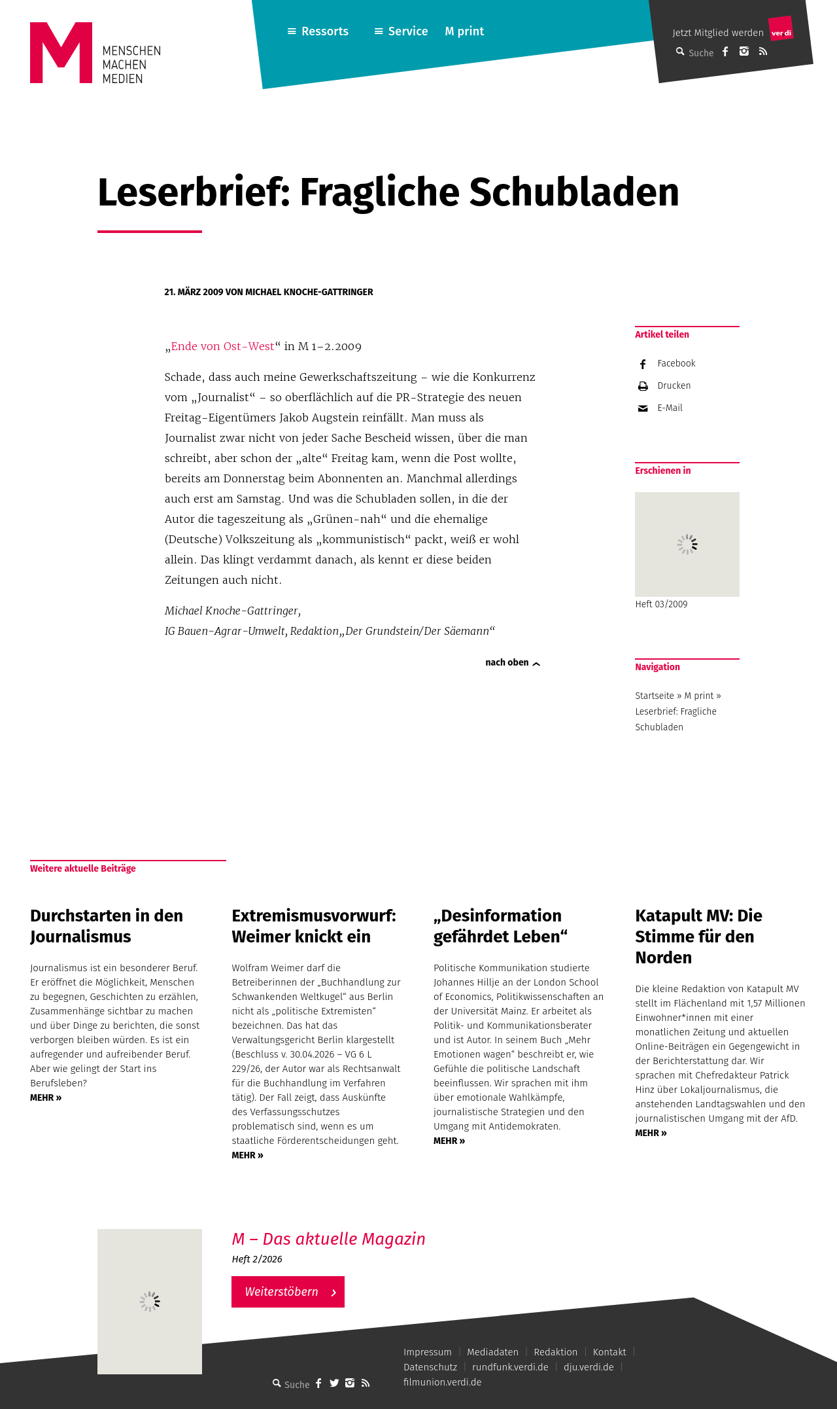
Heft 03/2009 (687, 551)
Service (408, 31)
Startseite (654, 696)
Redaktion (555, 1352)
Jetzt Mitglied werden (718, 33)
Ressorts (325, 31)
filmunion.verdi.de (442, 1382)
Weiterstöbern (281, 1292)
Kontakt (609, 1352)
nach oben (507, 662)
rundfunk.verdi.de (510, 1367)
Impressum (427, 1352)
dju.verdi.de (589, 1367)
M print (464, 31)
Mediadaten (493, 1352)
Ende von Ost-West (223, 346)
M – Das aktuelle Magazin (328, 1239)
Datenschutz (430, 1367)
